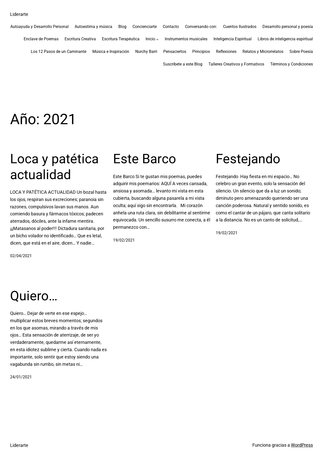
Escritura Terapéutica (121, 39)
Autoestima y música (93, 26)
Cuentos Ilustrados (239, 26)
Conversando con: (201, 26)
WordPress (302, 445)
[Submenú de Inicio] (157, 39)
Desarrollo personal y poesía (287, 26)
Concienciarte (144, 26)
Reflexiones (226, 51)
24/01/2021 (21, 377)
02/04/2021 (21, 255)
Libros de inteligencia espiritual (285, 39)
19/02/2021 (124, 240)
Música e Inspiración (110, 51)
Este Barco (144, 159)
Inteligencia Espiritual (232, 39)
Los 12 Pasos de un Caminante (58, 51)
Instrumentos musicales (186, 39)
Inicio (150, 39)
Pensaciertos (174, 51)
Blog (122, 26)
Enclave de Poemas (41, 39)
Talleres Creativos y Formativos (236, 64)
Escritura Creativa (80, 39)
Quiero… (34, 296)
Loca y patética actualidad (54, 166)
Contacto (171, 26)
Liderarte (19, 14)
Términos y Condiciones (291, 64)
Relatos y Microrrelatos (263, 51)
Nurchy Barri (146, 51)
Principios (201, 51)
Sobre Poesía (301, 51)
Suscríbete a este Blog (182, 64)
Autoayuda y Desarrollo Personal (39, 26)
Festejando (248, 159)
